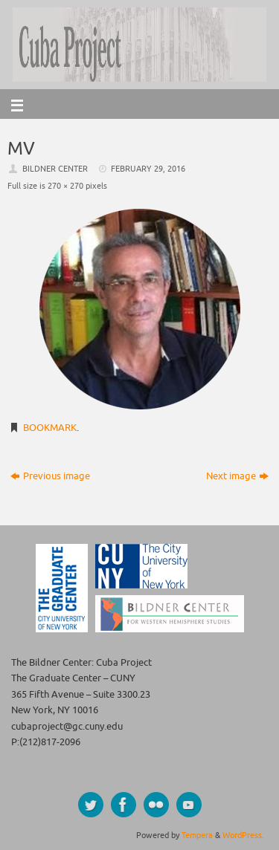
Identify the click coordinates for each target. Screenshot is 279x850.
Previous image (50, 476)
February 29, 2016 (148, 168)
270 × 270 (65, 186)
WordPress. (243, 835)
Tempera (197, 835)
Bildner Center (55, 168)
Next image (237, 476)
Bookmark (50, 428)
